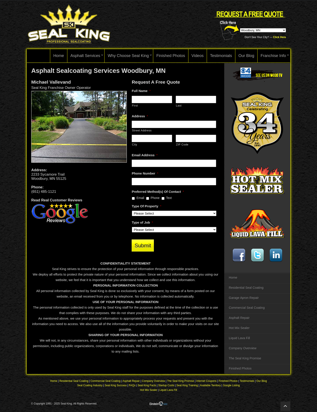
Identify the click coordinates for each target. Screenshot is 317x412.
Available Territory (210, 385)
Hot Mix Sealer (239, 328)
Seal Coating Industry (90, 385)
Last (179, 105)
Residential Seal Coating (246, 287)
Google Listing (231, 385)
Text (169, 198)
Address (140, 116)
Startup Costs (166, 385)
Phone (155, 198)
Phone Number (145, 173)
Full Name (141, 91)
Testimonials (247, 381)
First (135, 105)
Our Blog (261, 381)
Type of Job (142, 222)
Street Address (141, 130)
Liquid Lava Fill (239, 338)
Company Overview (242, 348)
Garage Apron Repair (244, 298)
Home (233, 277)
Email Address (145, 155)
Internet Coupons (206, 381)
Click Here (279, 37)
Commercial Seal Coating (247, 307)
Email (140, 198)
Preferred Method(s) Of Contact (158, 191)
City (134, 144)
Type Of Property (146, 206)
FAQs (132, 385)
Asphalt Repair (239, 318)
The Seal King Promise (245, 358)
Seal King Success (116, 385)
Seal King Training (187, 385)
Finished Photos (240, 368)
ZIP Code (182, 144)
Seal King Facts (147, 385)
